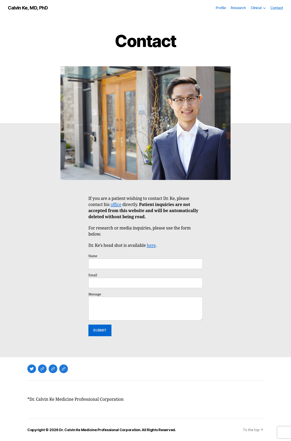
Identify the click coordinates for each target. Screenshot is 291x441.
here (151, 245)
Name (145, 261)
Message (145, 306)
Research (238, 8)
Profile (221, 8)
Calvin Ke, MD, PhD (28, 8)
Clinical (256, 8)
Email (145, 280)
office (115, 204)
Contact (276, 8)
